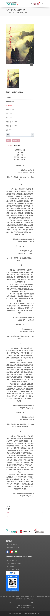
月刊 (8, 517)
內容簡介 (9, 145)
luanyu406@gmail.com (26, 605)
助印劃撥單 (17, 145)
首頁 (10, 13)
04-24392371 (23, 603)
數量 (8, 135)
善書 (8, 512)
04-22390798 (37, 603)
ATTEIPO (38, 613)
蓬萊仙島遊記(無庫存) (22, 13)
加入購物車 (16, 140)
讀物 (14, 13)
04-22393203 (15, 603)
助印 (8, 140)
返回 (9, 506)
